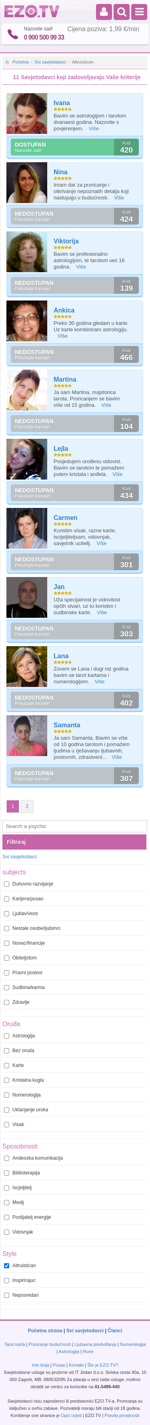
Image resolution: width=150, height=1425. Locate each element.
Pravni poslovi (23, 972)
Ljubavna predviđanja (95, 1344)
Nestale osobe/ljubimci (32, 928)
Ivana (62, 103)
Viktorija (66, 241)
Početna (20, 62)
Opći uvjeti (71, 1415)
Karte (14, 1065)
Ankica (64, 310)
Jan (59, 586)
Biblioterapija (22, 1173)
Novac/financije (24, 943)
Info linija (40, 1365)
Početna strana (45, 1330)
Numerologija (22, 1095)
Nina (61, 172)
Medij (14, 1202)
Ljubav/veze (21, 913)
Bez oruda (19, 1050)
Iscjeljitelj (18, 1187)
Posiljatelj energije (27, 1217)
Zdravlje (17, 1002)
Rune (88, 1351)
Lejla (61, 448)
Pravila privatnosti (122, 1415)
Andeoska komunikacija (33, 1158)
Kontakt (76, 1365)
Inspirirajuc (20, 1280)
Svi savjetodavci (50, 62)
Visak (14, 1124)
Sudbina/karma (24, 987)
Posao (59, 1365)
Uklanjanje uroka (26, 1110)
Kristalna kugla (24, 1080)
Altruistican (20, 1265)
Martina (65, 379)
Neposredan (21, 1295)
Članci (115, 1330)
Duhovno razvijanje (28, 884)
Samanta (67, 725)
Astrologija (19, 1036)
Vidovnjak (18, 1232)
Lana (61, 656)
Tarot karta (14, 1344)
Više (94, 128)
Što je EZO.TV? (102, 1365)
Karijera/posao (23, 899)
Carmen (66, 517)
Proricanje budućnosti (49, 1344)
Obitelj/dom (20, 958)
